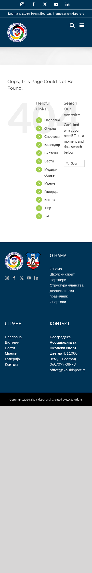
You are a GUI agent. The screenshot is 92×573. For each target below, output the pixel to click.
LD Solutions (74, 399)
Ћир (47, 208)
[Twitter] (22, 278)
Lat (46, 216)
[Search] (67, 163)
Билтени (51, 153)
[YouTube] (29, 278)
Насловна (52, 120)
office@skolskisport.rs (69, 13)
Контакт (50, 200)
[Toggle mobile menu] (82, 25)
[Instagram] (7, 278)
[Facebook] (14, 278)
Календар (52, 145)
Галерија (51, 192)
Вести (49, 161)
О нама (50, 128)
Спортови (52, 136)
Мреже (49, 183)
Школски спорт (62, 274)
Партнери (58, 279)
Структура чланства (67, 285)
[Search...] (74, 163)
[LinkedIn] (36, 278)
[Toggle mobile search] (72, 25)
